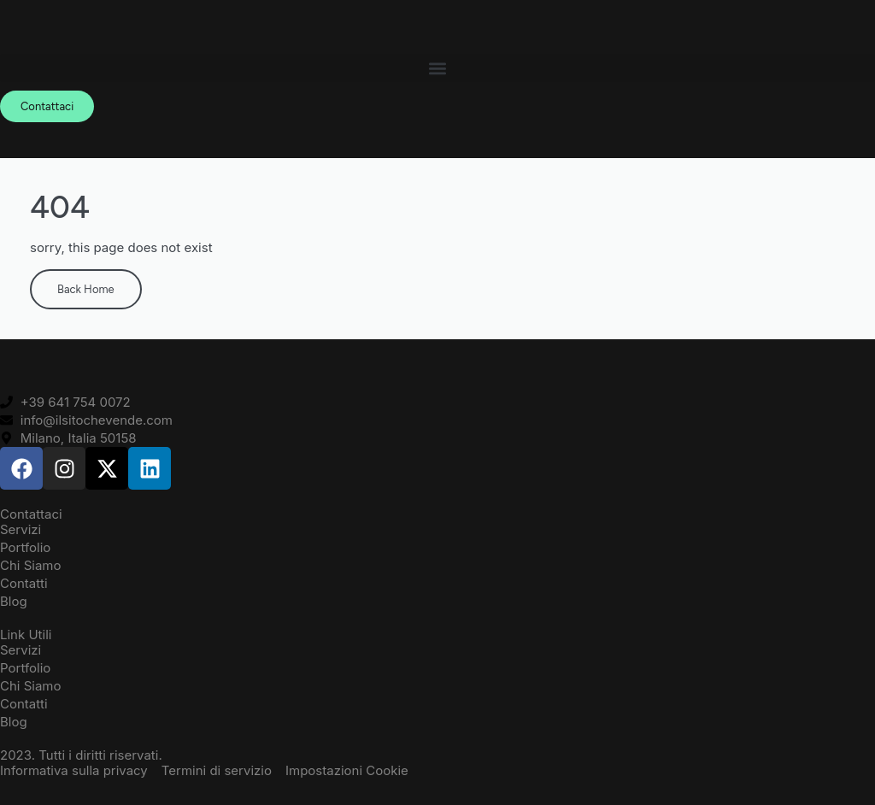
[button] (437, 68)
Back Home (86, 289)
